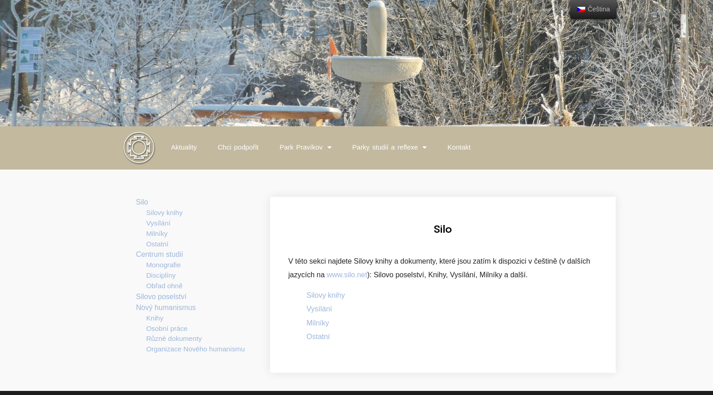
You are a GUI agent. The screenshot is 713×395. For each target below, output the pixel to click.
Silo (142, 202)
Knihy (154, 318)
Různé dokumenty (173, 338)
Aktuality (184, 147)
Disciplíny (161, 275)
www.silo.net (346, 275)
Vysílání (158, 223)
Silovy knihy (164, 212)
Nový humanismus (166, 307)
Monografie (163, 265)
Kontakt (459, 147)
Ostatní (157, 244)
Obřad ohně (164, 286)
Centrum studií (159, 254)
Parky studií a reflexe (389, 147)
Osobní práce (166, 328)
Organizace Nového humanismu (195, 349)
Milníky (156, 233)
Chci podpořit (238, 147)
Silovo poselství (161, 296)
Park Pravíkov (305, 147)
